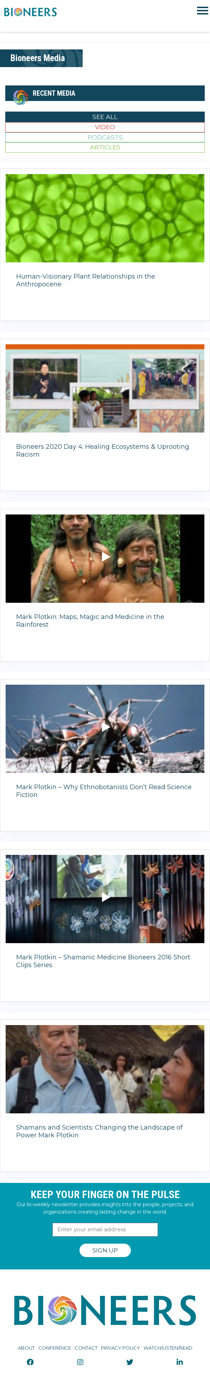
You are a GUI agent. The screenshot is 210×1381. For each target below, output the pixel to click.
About (26, 1348)
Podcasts (105, 137)
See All (105, 116)
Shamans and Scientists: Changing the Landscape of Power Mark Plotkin (99, 1131)
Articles (105, 147)
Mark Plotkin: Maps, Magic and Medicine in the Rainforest (90, 621)
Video (105, 127)
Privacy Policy (120, 1348)
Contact (86, 1348)
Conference (54, 1348)
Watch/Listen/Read (168, 1348)
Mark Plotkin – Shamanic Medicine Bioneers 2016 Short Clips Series (103, 961)
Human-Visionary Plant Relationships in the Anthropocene (85, 280)
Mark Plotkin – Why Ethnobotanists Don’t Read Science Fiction (104, 791)
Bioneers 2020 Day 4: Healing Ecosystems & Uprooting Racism (102, 450)
